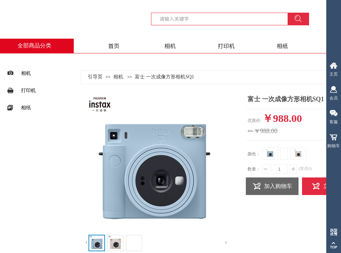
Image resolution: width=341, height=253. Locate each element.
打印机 (226, 45)
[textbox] (223, 19)
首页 (113, 45)
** (250, 131)
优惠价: (254, 120)
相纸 (282, 45)
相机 (170, 45)
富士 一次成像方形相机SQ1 (164, 76)
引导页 (95, 76)
